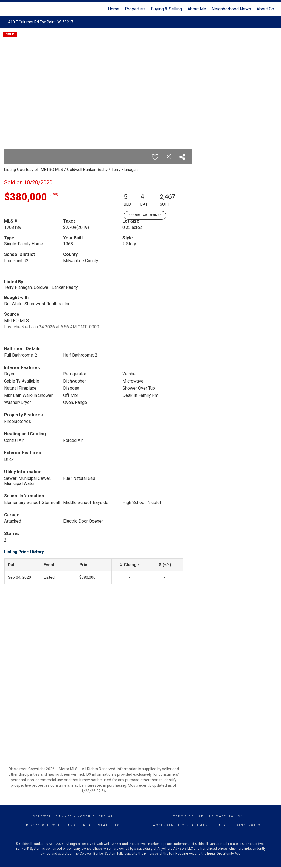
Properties (135, 9)
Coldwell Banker (52, 816)
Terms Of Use (188, 816)
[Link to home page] (10, 9)
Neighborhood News (231, 9)
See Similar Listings (145, 215)
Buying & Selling (166, 9)
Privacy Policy (226, 816)
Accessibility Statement (182, 825)
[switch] (155, 157)
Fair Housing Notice (239, 825)
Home (113, 9)
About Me (196, 9)
